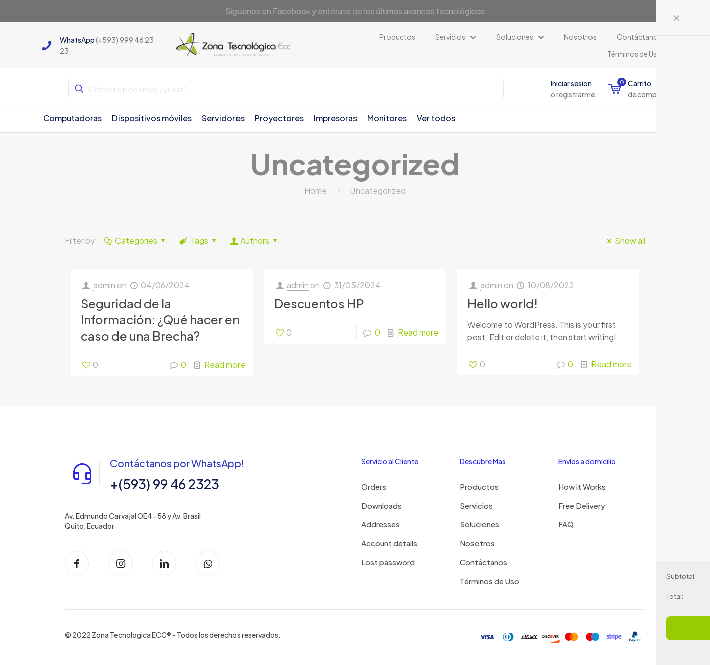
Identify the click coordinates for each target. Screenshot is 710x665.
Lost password (388, 562)
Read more (224, 364)
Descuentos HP (319, 303)
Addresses (380, 524)
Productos (479, 486)
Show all (624, 240)
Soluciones (479, 524)
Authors (255, 240)
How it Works (582, 486)
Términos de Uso (489, 581)
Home (315, 190)
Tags (199, 240)
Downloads (381, 505)
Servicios (476, 505)
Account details (389, 543)
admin (104, 285)
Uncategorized (378, 190)
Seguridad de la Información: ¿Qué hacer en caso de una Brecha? (160, 319)
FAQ (566, 524)
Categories (135, 240)
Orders (373, 486)
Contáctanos (483, 562)
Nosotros (477, 543)
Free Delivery (581, 505)
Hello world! (502, 303)
